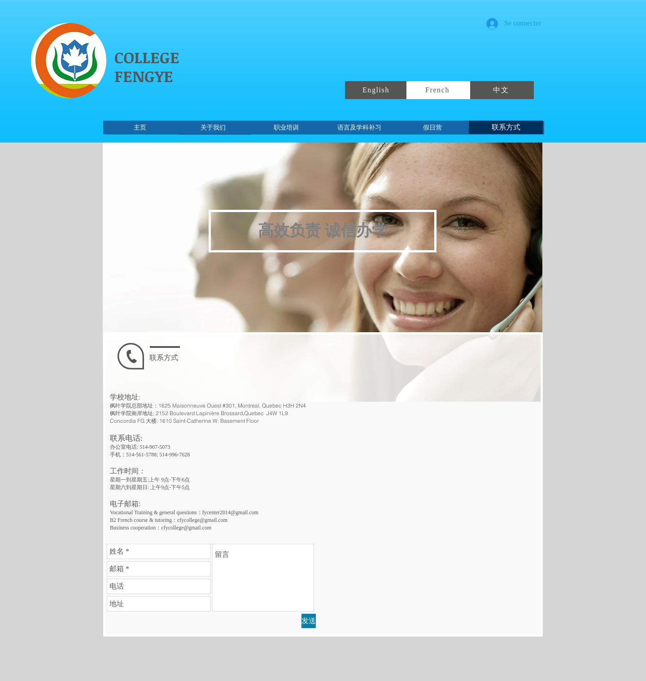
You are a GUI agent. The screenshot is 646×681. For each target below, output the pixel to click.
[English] (377, 90)
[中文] (502, 90)
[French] (438, 90)
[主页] (139, 127)
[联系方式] (506, 127)
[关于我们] (212, 127)
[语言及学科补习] (359, 127)
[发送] (308, 621)
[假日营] (432, 127)
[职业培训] (286, 127)
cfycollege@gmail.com (202, 520)
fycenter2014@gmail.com (230, 512)
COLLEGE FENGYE (146, 66)
